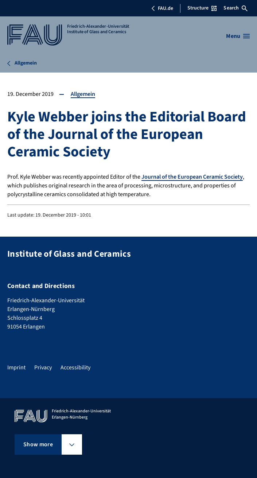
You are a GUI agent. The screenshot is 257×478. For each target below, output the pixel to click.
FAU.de (162, 8)
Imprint (16, 368)
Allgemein (83, 94)
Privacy (43, 368)
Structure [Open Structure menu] (202, 8)
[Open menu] (238, 36)
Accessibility (75, 368)
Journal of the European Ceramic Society (192, 177)
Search (235, 8)
